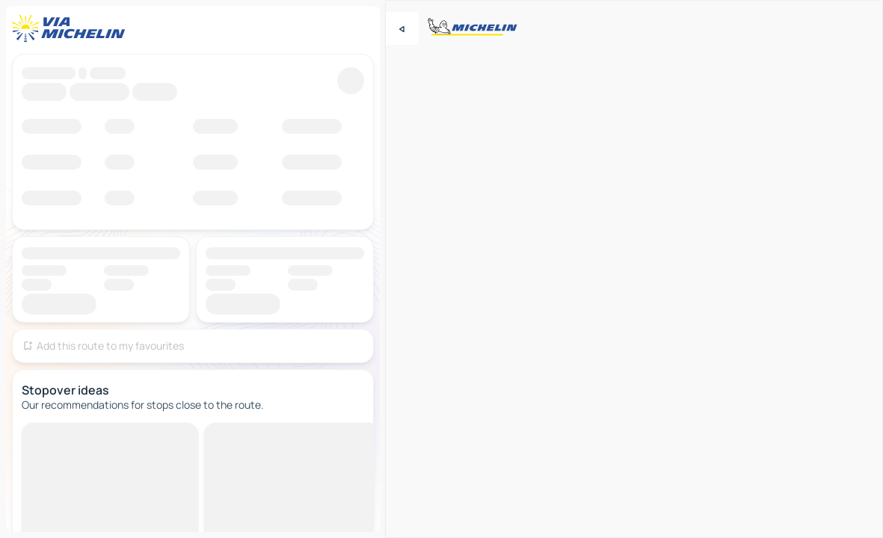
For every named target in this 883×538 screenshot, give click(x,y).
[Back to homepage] (72, 28)
